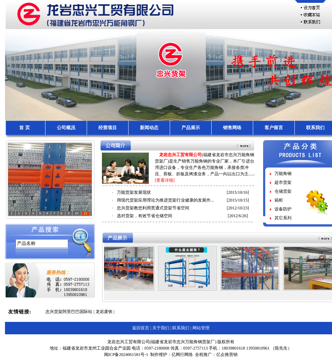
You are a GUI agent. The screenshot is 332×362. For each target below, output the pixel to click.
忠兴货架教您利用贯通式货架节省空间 (153, 207)
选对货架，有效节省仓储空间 (144, 215)
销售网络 (232, 127)
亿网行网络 (182, 354)
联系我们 (315, 127)
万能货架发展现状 (134, 192)
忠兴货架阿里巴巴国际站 (68, 311)
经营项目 (107, 127)
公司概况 (66, 127)
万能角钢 (283, 173)
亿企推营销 (227, 354)
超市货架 (283, 182)
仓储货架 (283, 191)
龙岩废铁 (104, 311)
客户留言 (274, 127)
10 (76, 213)
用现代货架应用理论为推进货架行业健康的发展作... (165, 200)
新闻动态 (149, 127)
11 (85, 213)
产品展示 (190, 127)
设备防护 (283, 209)
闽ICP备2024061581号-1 (126, 354)
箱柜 (278, 200)
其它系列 (283, 217)
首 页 (24, 127)
